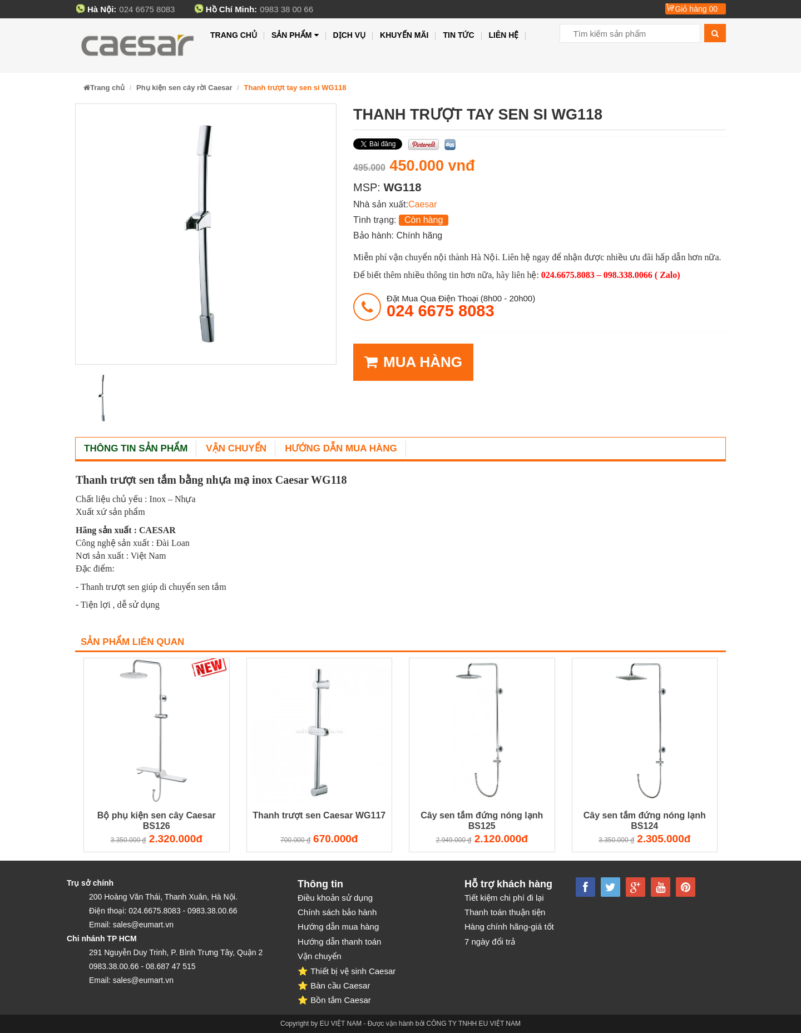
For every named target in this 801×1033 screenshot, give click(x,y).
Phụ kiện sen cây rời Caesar (184, 87)
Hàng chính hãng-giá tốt (509, 926)
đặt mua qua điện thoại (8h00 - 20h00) (461, 306)
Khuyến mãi (404, 35)
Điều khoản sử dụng (335, 897)
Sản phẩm (295, 35)
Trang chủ (233, 35)
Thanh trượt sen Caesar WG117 (319, 815)
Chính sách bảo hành (337, 912)
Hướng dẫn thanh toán (339, 941)
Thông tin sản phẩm (135, 448)
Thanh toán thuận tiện (504, 912)
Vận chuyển (236, 448)
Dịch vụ (349, 35)
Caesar (422, 204)
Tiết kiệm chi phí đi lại (504, 897)
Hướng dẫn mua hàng (341, 448)
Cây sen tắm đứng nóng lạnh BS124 (645, 821)
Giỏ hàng (696, 8)
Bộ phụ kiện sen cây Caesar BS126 (156, 821)
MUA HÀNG (413, 362)
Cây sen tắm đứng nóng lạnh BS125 (482, 821)
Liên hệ (504, 35)
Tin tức (458, 35)
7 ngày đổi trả (489, 941)
